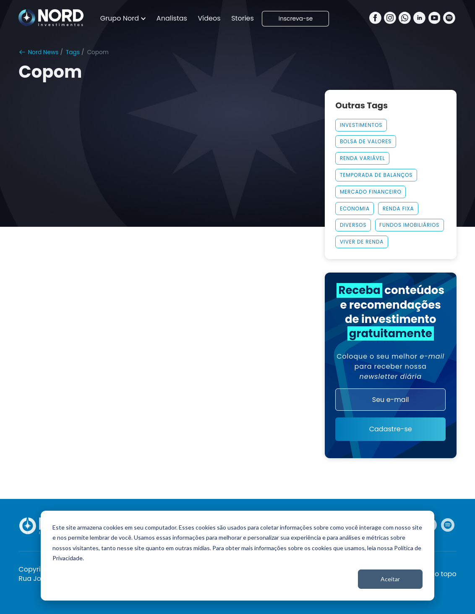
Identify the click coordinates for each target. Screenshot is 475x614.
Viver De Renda (362, 241)
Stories (242, 18)
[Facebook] (375, 19)
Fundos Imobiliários (409, 224)
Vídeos (209, 18)
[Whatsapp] (405, 19)
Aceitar (390, 579)
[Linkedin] (419, 19)
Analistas (172, 18)
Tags (73, 52)
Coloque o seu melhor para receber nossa (390, 366)
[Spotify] (449, 19)
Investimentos (361, 125)
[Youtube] (434, 19)
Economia (355, 208)
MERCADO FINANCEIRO (371, 191)
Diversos (353, 224)
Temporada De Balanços (376, 174)
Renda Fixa (398, 208)
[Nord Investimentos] (51, 18)
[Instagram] (390, 19)
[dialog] (237, 556)
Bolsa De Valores (365, 141)
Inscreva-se (296, 19)
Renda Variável (362, 158)
